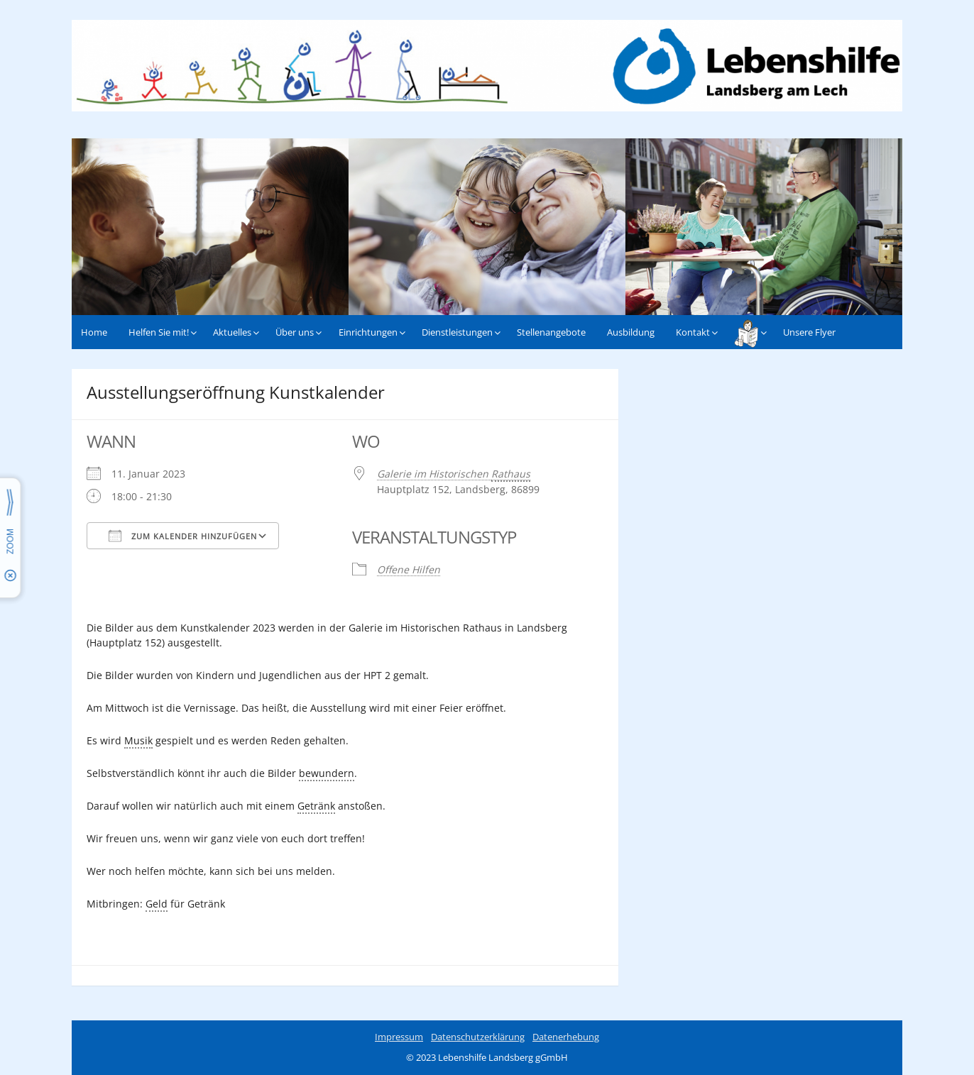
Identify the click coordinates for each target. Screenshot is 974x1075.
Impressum (399, 1036)
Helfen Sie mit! (158, 332)
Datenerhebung (565, 1036)
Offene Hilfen (408, 569)
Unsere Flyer (809, 332)
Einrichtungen (368, 332)
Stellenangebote (551, 332)
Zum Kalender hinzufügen (183, 535)
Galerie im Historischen (453, 474)
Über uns (294, 332)
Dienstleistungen (457, 332)
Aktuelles (232, 332)
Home (94, 332)
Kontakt (693, 332)
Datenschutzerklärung (478, 1036)
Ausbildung (631, 332)
